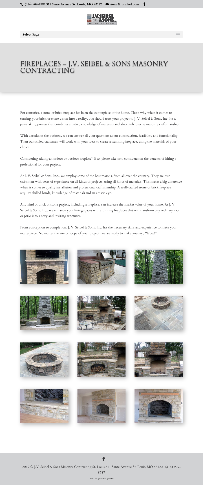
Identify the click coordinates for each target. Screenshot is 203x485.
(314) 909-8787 (35, 4)
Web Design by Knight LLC (102, 479)
